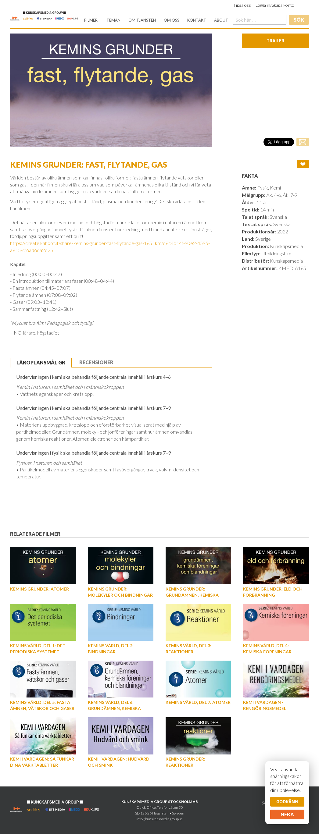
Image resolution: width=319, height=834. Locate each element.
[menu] (156, 20)
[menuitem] (91, 20)
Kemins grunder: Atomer (39, 588)
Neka (287, 814)
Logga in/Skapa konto (275, 5)
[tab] (41, 362)
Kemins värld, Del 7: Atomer (198, 702)
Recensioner (96, 362)
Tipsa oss (242, 5)
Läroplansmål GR (40, 362)
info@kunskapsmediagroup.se (159, 819)
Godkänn (287, 801)
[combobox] (259, 20)
